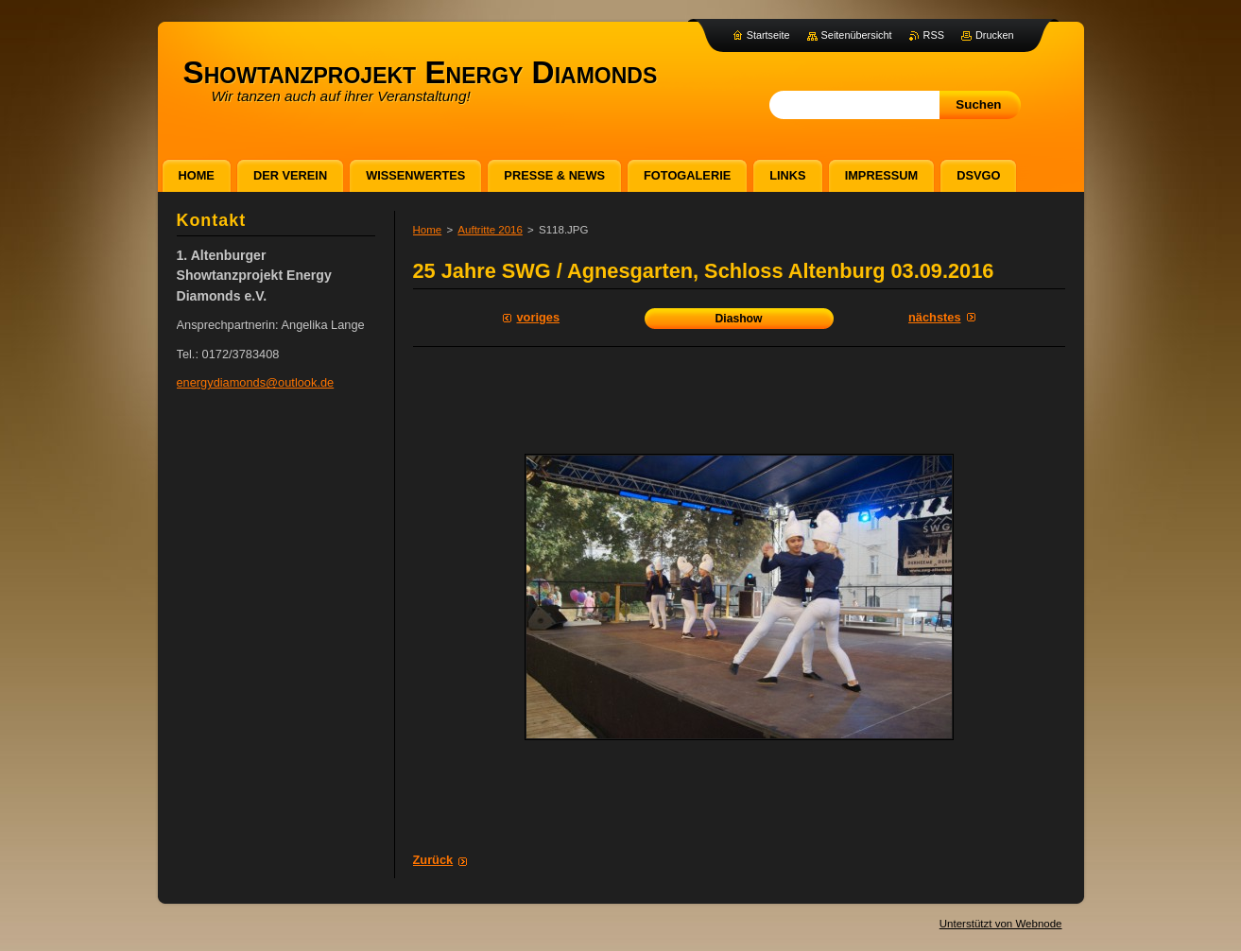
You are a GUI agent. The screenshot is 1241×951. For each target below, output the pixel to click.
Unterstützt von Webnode (1000, 923)
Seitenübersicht (856, 35)
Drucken (994, 35)
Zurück (433, 860)
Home (427, 229)
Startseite (768, 35)
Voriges (538, 317)
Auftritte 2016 (490, 229)
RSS (933, 35)
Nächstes (934, 317)
